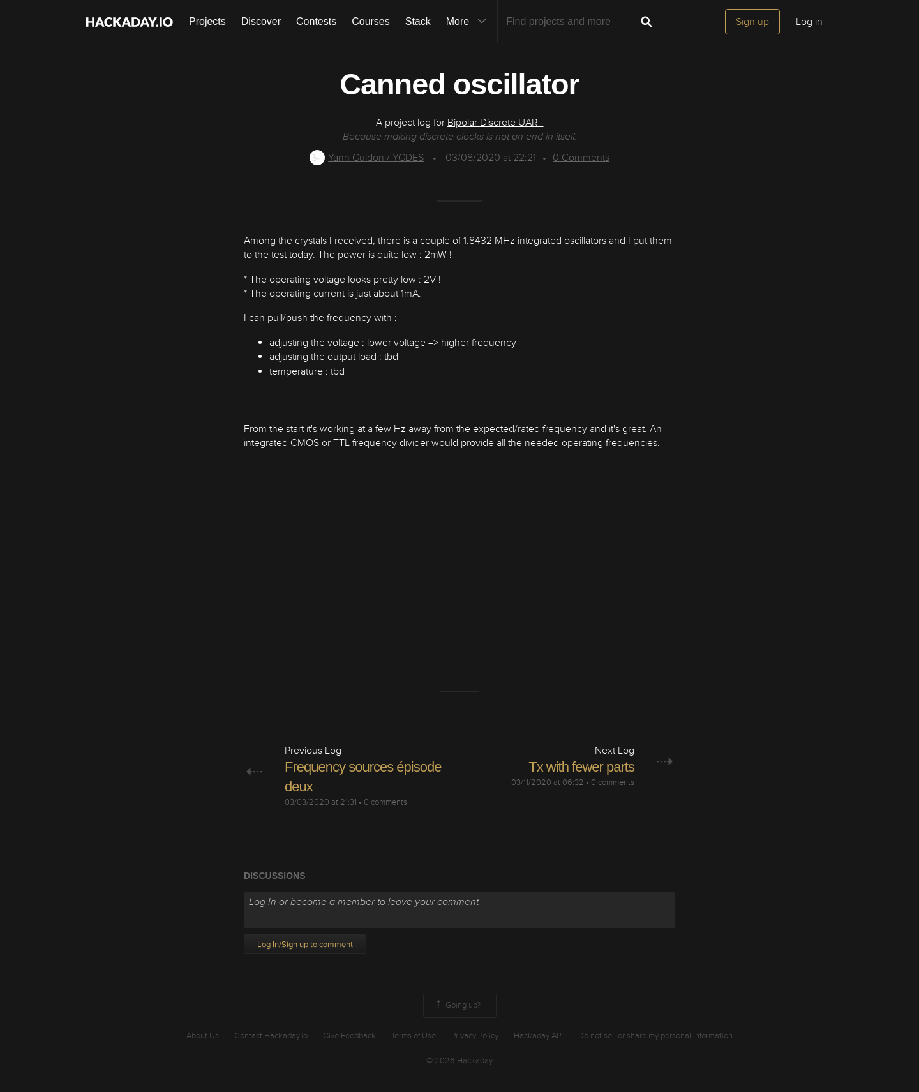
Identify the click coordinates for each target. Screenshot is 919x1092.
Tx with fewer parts (581, 767)
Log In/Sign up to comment (305, 944)
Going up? (457, 1006)
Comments (581, 157)
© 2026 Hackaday (459, 1061)
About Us (202, 1036)
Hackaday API (538, 1036)
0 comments (385, 802)
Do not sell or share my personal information (655, 1036)
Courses (371, 21)
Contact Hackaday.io (271, 1036)
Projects (207, 21)
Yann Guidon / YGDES (367, 157)
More (469, 21)
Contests (316, 21)
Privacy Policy (474, 1036)
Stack (418, 21)
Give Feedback (349, 1036)
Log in (809, 21)
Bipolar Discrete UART (495, 122)
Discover (261, 21)
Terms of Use (413, 1036)
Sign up (752, 21)
